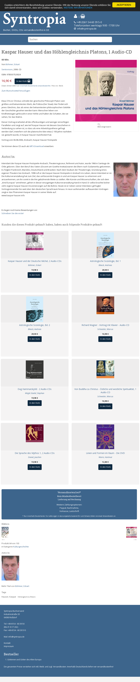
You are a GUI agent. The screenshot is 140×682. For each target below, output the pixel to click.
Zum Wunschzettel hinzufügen (16, 90)
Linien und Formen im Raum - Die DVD (105, 453)
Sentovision (7, 69)
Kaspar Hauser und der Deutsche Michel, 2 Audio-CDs (34, 261)
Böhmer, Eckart (13, 64)
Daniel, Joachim (34, 457)
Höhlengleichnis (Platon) (26, 597)
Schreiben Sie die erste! (13, 213)
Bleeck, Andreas (105, 265)
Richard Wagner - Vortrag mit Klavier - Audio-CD (105, 325)
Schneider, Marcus (105, 329)
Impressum (9, 646)
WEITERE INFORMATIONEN (78, 7)
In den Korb (23, 81)
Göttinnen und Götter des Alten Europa (24, 659)
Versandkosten (59, 666)
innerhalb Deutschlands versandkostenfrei (35, 86)
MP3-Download (37, 146)
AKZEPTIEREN (124, 4)
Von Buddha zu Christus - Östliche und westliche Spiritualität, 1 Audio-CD (105, 391)
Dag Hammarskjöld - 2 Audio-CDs (34, 389)
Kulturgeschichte (21, 546)
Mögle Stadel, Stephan (34, 393)
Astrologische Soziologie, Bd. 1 (105, 261)
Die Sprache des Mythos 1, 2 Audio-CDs (35, 453)
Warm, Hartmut (105, 457)
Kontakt (7, 643)
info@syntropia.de (87, 28)
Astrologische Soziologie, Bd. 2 (34, 325)
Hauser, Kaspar (9, 596)
